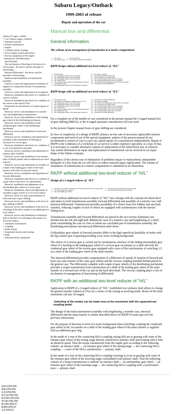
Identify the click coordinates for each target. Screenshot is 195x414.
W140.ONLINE (9, 400)
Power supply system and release (20, 53)
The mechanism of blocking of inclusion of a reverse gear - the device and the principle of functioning (24, 67)
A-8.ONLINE (8, 392)
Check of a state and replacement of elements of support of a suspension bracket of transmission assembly (25, 86)
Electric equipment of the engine (19, 55)
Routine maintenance (14, 44)
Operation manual (13, 41)
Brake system (11, 229)
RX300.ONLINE (10, 398)
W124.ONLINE (9, 395)
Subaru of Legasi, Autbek (14, 36)
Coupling (9, 226)
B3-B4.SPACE (9, 403)
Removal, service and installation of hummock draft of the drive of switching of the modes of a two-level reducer (25, 218)
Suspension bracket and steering (19, 232)
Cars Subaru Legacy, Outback (18, 39)
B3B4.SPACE (8, 406)
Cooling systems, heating (16, 50)
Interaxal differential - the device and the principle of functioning (22, 74)
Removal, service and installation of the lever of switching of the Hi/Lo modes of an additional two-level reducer (26, 209)
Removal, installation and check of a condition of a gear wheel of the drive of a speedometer (26, 180)
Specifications (11, 61)
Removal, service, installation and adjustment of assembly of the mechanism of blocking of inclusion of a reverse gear (26, 139)
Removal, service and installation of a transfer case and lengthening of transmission (24, 113)
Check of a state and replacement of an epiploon (26, 92)
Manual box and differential (17, 58)
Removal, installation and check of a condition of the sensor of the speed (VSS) (26, 102)
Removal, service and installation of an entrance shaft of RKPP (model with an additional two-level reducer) (26, 159)
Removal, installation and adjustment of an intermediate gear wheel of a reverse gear (23, 185)
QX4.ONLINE (9, 386)
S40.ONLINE (8, 389)
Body (7, 234)
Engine (8, 47)
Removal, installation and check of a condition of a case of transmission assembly (26, 146)
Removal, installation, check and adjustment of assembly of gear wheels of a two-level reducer (25, 191)
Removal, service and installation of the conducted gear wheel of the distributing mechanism (22, 126)
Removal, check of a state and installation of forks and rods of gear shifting (24, 197)
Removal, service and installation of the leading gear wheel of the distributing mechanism (25, 118)
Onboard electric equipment (17, 237)
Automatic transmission (15, 223)
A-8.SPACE (7, 409)
